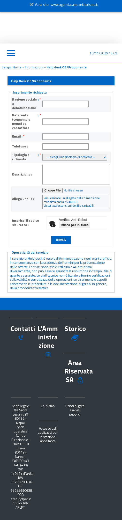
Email (16, 136)
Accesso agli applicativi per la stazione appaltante (48, 435)
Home (17, 67)
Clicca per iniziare (74, 225)
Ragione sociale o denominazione (24, 103)
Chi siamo (48, 405)
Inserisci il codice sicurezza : (25, 222)
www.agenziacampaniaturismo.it (74, 4)
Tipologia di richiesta (21, 157)
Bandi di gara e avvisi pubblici (74, 410)
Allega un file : (23, 199)
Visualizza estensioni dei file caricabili (69, 205)
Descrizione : (22, 174)
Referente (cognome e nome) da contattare (21, 121)
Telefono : (20, 146)
